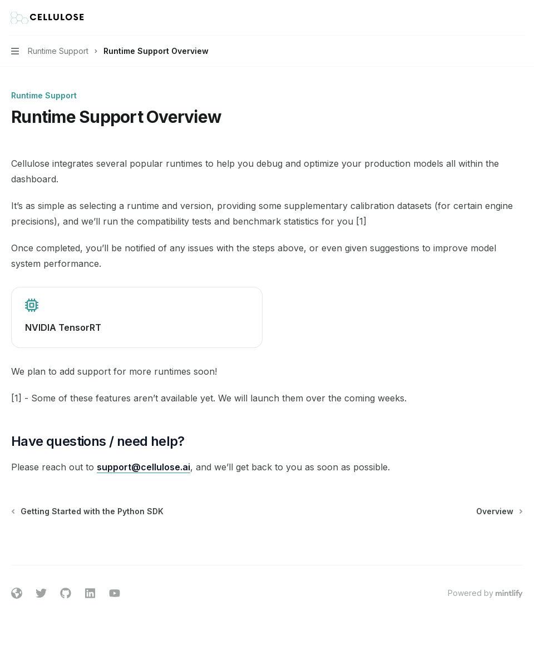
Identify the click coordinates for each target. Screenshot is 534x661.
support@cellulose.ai (143, 467)
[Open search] (498, 18)
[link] (137, 317)
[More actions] (519, 18)
